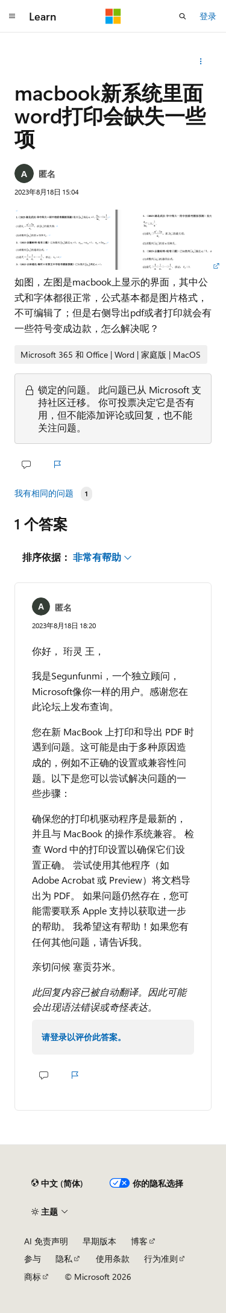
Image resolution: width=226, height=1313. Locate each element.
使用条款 (113, 1258)
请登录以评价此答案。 (84, 1037)
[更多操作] (201, 61)
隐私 (63, 1258)
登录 (207, 16)
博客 (139, 1241)
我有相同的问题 (44, 493)
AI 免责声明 (46, 1241)
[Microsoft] (113, 16)
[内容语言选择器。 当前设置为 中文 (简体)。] (57, 1183)
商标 (32, 1276)
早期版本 (99, 1241)
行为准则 (161, 1258)
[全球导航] (12, 16)
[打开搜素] (183, 16)
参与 (32, 1258)
